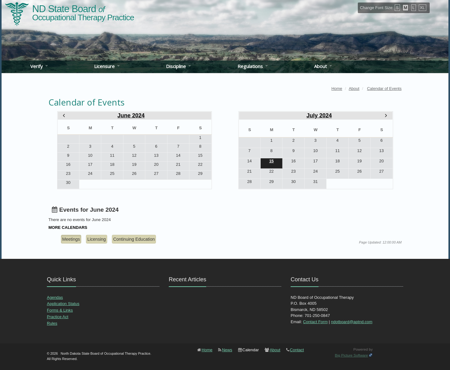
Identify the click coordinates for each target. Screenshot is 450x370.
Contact (297, 350)
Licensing (96, 239)
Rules (52, 323)
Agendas (55, 297)
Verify (36, 66)
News (227, 350)
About (320, 66)
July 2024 (319, 115)
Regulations (250, 66)
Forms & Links (60, 310)
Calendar (250, 350)
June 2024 (131, 115)
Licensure (104, 66)
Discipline (176, 66)
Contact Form (315, 321)
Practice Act (57, 316)
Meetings (71, 239)
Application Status (63, 303)
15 (271, 161)
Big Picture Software (351, 355)
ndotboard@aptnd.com (351, 321)
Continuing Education (134, 239)
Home (207, 350)
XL (422, 7)
